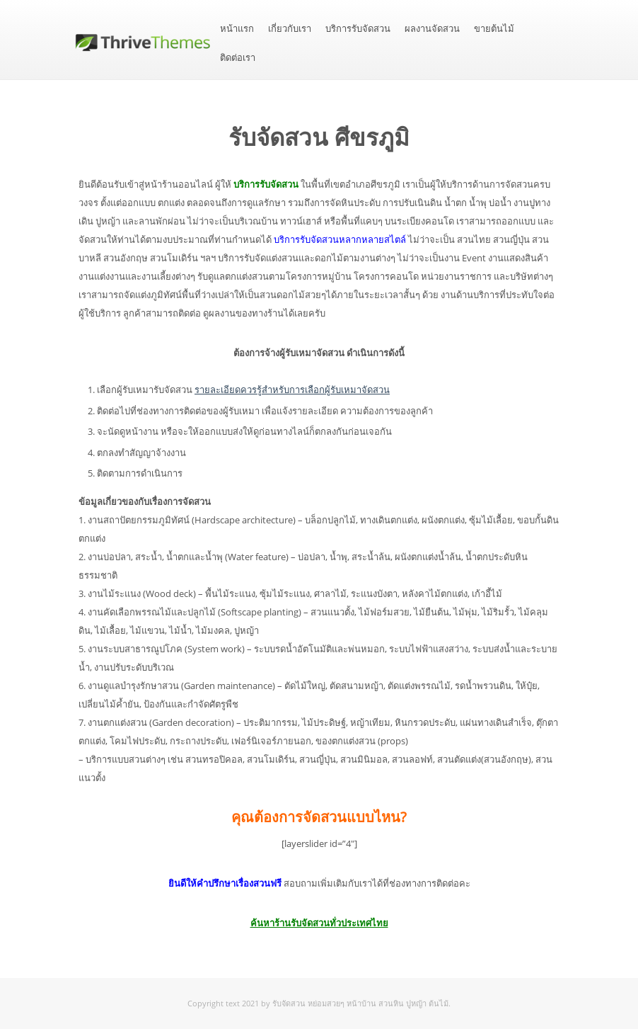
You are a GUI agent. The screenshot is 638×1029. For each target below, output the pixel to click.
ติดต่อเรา (237, 57)
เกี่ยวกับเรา (289, 28)
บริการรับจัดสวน (357, 28)
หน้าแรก (237, 28)
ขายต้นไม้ (494, 28)
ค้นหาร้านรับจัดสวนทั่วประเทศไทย (319, 922)
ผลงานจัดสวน (432, 28)
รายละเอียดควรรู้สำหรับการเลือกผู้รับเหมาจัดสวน (292, 389)
